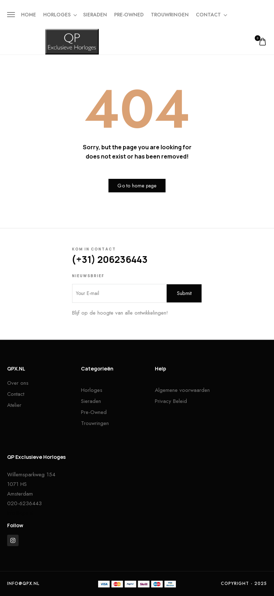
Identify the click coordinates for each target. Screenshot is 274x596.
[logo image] (72, 41)
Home (28, 14)
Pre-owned (129, 14)
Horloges (59, 14)
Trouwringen (170, 14)
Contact (211, 14)
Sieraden (95, 14)
